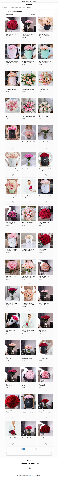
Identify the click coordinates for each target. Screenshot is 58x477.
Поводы (12, 7)
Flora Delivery (29, 4)
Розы (24, 7)
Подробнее (31, 475)
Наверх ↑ (29, 460)
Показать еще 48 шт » (29, 454)
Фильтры (33, 14)
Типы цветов (18, 7)
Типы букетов (4, 7)
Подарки (29, 7)
